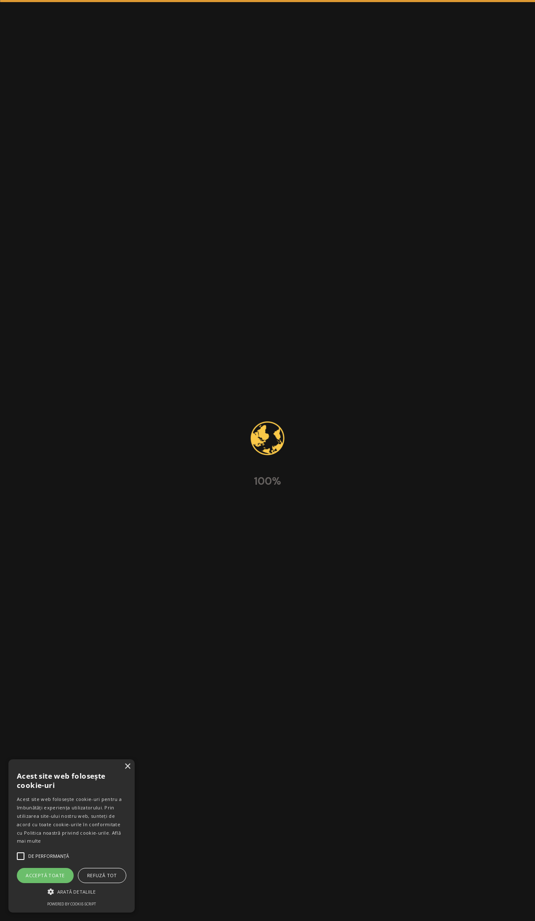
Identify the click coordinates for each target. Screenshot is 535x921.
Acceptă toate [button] (45, 875)
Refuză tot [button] (102, 875)
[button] (71, 891)
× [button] (127, 766)
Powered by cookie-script (71, 904)
